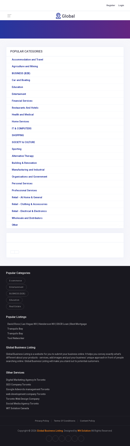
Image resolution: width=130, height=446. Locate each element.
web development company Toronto (26, 394)
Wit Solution (84, 430)
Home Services (20, 121)
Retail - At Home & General (27, 197)
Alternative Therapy (23, 156)
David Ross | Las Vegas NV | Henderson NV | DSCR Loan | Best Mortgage (47, 324)
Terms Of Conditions (64, 421)
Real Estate (15, 306)
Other (15, 225)
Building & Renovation (24, 163)
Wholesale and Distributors (27, 218)
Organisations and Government (29, 176)
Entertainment (16, 287)
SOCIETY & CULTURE (23, 142)
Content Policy (87, 421)
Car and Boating (21, 80)
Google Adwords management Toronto (28, 389)
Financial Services (22, 100)
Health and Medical (23, 114)
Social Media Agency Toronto (22, 403)
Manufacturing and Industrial (28, 169)
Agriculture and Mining (25, 66)
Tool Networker (15, 338)
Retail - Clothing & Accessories (29, 204)
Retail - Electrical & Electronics (29, 211)
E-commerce (15, 281)
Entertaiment (19, 94)
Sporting (16, 149)
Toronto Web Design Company (22, 398)
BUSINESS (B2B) (21, 73)
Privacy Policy (42, 421)
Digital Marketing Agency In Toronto (26, 379)
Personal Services (22, 183)
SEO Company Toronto (18, 384)
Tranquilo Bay (15, 328)
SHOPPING (18, 135)
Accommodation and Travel (27, 59)
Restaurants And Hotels (25, 107)
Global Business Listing (50, 430)
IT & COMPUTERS (21, 128)
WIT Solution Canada (17, 408)
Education (17, 87)
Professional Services (24, 190)
